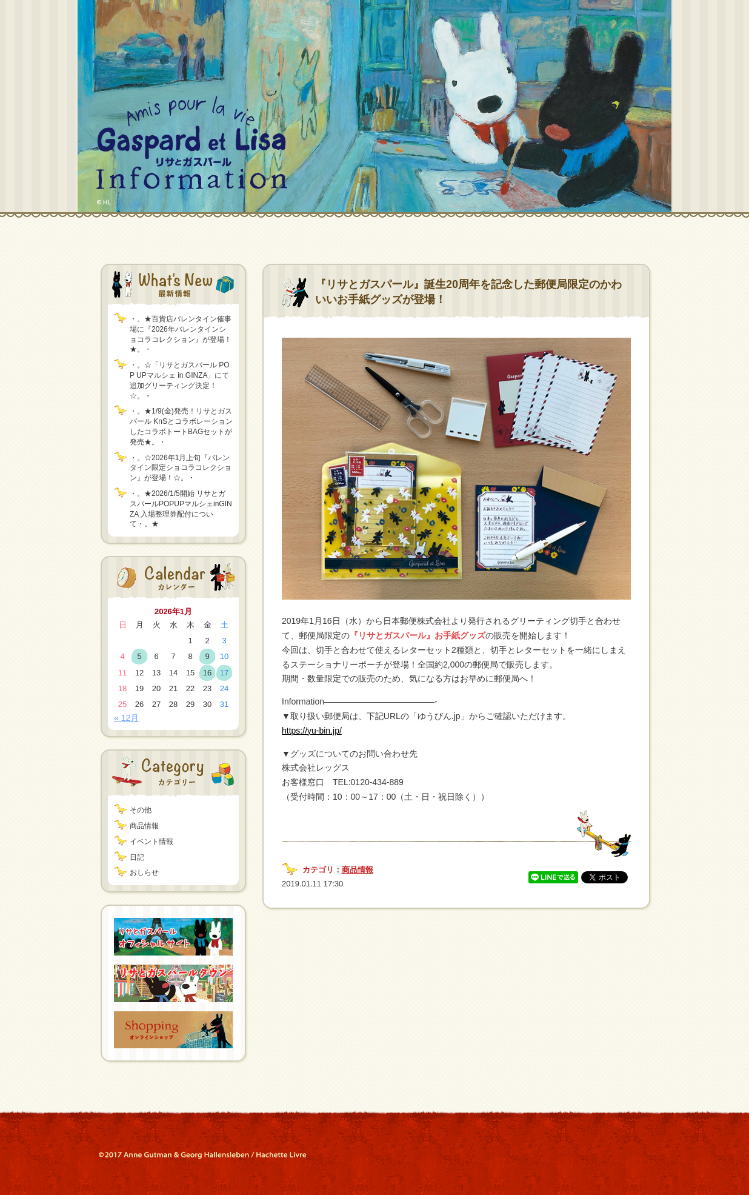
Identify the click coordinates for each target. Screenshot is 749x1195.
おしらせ (144, 872)
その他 (140, 810)
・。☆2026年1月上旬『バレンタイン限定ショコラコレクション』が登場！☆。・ (180, 468)
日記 (137, 857)
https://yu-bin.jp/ (312, 730)
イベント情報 (151, 841)
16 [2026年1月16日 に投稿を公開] (207, 672)
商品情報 (144, 826)
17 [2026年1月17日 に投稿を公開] (224, 672)
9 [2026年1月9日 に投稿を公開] (207, 656)
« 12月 (126, 718)
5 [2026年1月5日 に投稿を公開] (139, 656)
